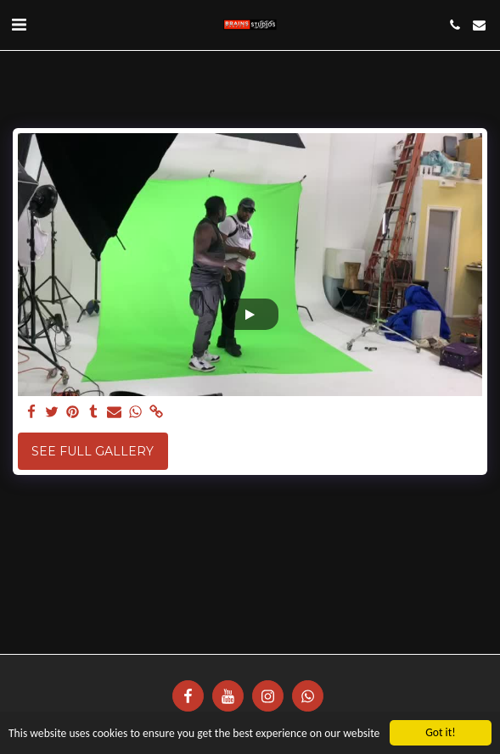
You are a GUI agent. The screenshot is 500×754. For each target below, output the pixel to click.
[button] (18, 24)
